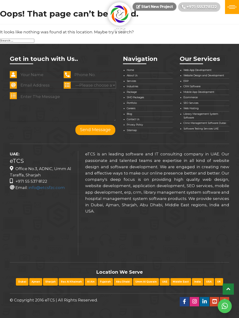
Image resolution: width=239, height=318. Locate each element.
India (197, 281)
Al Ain (91, 281)
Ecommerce (190, 97)
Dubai (22, 281)
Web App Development (197, 70)
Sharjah (50, 281)
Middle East (181, 281)
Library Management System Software (200, 115)
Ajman (36, 281)
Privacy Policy (135, 124)
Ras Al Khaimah (71, 281)
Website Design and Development (203, 75)
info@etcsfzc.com (46, 187)
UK (219, 281)
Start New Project (154, 6)
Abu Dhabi (123, 281)
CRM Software (191, 86)
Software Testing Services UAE (201, 128)
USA (209, 281)
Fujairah (105, 281)
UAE (164, 281)
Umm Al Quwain (146, 281)
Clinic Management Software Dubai (204, 123)
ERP (186, 81)
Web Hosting (191, 108)
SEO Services (190, 103)
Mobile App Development (198, 92)
